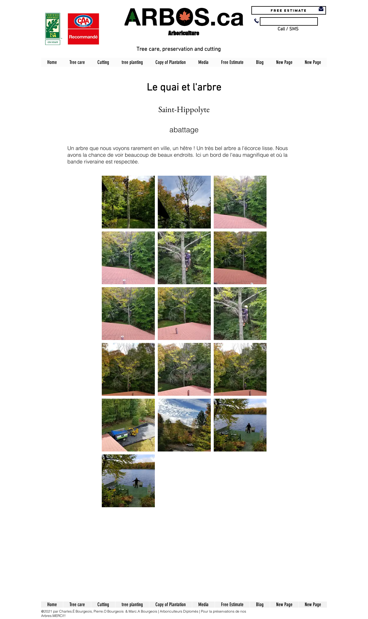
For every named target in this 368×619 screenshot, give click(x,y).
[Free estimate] (288, 10)
